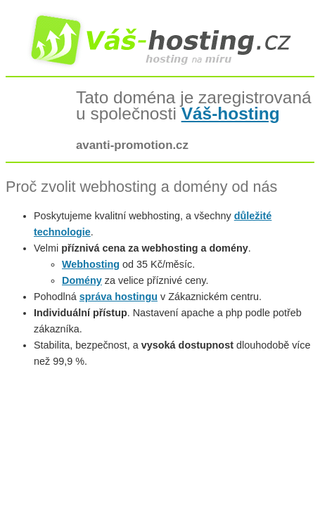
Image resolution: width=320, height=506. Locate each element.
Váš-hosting (230, 113)
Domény (82, 280)
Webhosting (91, 264)
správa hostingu (118, 296)
